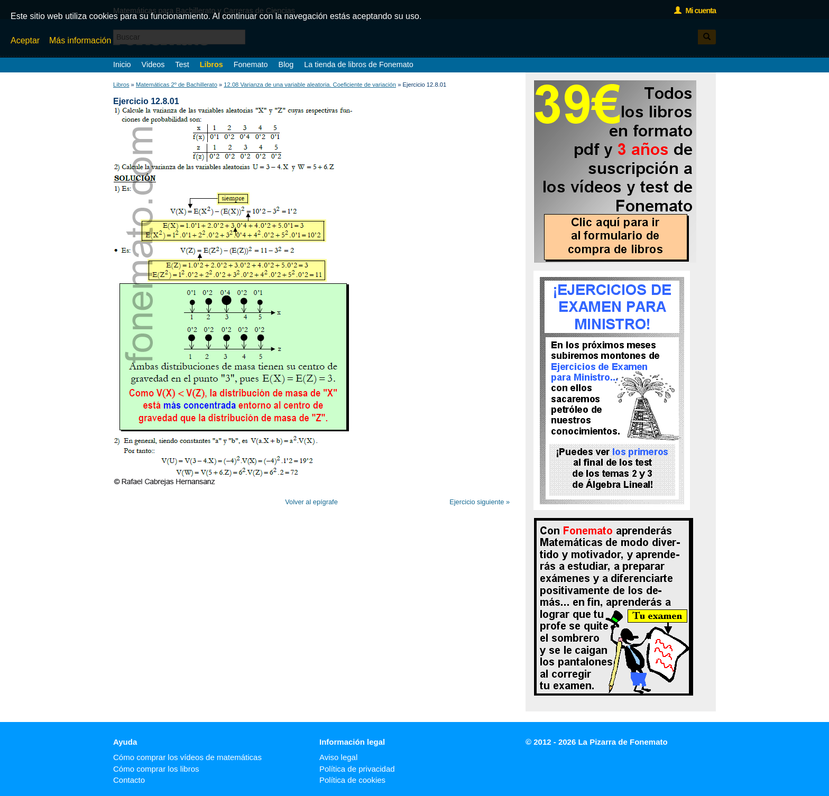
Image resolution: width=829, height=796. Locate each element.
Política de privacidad (357, 768)
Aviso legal (338, 757)
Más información (80, 40)
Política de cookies (352, 779)
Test (182, 64)
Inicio (122, 64)
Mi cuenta (695, 10)
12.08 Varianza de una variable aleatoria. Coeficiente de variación (310, 84)
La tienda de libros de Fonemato (358, 64)
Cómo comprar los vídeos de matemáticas (187, 757)
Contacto (129, 779)
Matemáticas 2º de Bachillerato (176, 84)
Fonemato (251, 64)
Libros (211, 64)
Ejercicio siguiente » (479, 502)
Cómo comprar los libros (156, 768)
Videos (153, 64)
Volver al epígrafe (311, 502)
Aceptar (25, 40)
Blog (286, 64)
